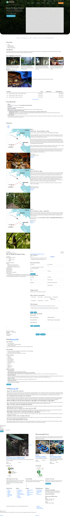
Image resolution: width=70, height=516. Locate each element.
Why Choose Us (20, 491)
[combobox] (14, 332)
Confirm (43, 334)
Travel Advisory (39, 490)
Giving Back (19, 497)
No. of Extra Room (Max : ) (34, 268)
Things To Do (39, 494)
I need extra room (37, 267)
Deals (9, 493)
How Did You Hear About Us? (52, 282)
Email (31, 279)
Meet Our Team (20, 493)
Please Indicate (49, 285)
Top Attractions (39, 491)
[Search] (56, 3)
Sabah (9, 490)
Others (51, 298)
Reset (38, 334)
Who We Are (19, 490)
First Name (32, 277)
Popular (9, 492)
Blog (8, 496)
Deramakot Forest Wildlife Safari (15, 458)
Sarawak (9, 491)
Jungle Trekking (40, 300)
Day (9, 125)
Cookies (38, 506)
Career (18, 495)
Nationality (32, 282)
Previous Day (32, 156)
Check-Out (49, 271)
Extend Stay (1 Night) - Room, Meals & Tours (38, 259)
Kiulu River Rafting (41, 456)
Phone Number (50, 279)
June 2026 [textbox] (14, 332)
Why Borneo (39, 492)
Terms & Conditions (40, 508)
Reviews (18, 496)
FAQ (37, 493)
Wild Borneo (10, 494)
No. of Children (49, 264)
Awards (18, 492)
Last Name (49, 277)
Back (32, 312)
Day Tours (46, 300)
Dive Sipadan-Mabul (55, 456)
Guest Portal (10, 495)
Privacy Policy (39, 507)
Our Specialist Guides (21, 494)
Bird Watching (33, 300)
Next (35, 312)
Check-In (31, 271)
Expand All (14, 339)
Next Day (31, 157)
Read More (8, 384)
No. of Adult (32, 264)
